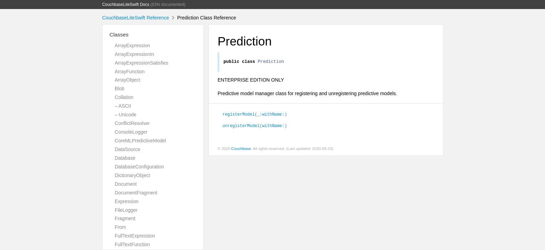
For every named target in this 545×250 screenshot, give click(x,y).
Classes (119, 35)
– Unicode (125, 114)
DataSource (127, 149)
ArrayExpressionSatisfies (141, 63)
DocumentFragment (136, 192)
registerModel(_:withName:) (254, 115)
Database (125, 158)
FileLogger (126, 210)
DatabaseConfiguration (139, 166)
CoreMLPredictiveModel (140, 140)
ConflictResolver (132, 123)
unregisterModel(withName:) (254, 126)
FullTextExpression (135, 236)
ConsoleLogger (131, 132)
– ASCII (123, 106)
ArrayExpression (132, 45)
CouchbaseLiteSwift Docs (125, 4)
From (120, 227)
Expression (127, 201)
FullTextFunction (132, 244)
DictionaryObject (132, 175)
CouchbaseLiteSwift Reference (135, 17)
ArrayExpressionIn (134, 54)
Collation (124, 97)
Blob (119, 88)
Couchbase (241, 150)
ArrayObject (127, 80)
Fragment (125, 218)
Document (126, 184)
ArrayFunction (130, 71)
